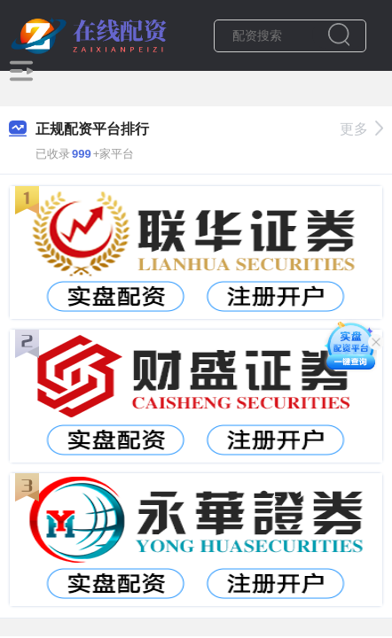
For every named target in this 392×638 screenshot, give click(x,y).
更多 (361, 128)
